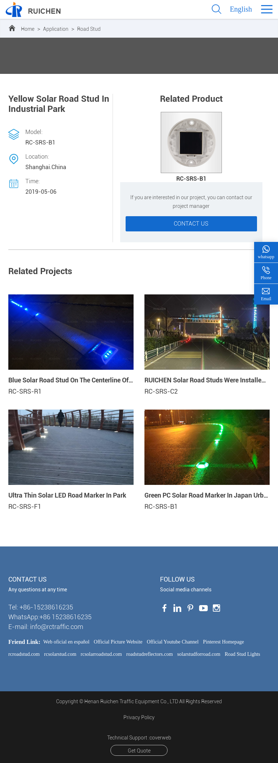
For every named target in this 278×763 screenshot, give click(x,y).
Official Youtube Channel (173, 642)
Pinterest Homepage (223, 642)
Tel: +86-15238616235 (40, 607)
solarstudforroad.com (198, 654)
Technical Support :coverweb (139, 738)
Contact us (191, 223)
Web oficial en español (66, 642)
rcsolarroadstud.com (101, 654)
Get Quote (139, 751)
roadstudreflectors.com (149, 654)
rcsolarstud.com (60, 654)
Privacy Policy (139, 717)
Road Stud (89, 29)
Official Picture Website (118, 642)
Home (27, 29)
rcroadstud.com (24, 654)
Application (55, 29)
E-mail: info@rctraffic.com (45, 626)
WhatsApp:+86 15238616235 (50, 617)
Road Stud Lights (242, 654)
